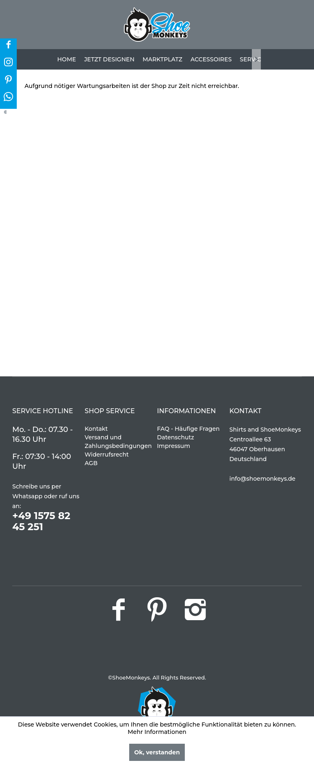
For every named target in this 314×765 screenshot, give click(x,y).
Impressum (173, 446)
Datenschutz (175, 437)
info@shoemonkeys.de (262, 478)
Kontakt (96, 428)
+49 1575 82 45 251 (41, 521)
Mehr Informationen (157, 732)
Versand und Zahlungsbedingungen (118, 442)
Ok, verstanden (157, 752)
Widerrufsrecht (107, 454)
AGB (91, 463)
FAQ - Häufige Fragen (188, 428)
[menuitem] (66, 59)
